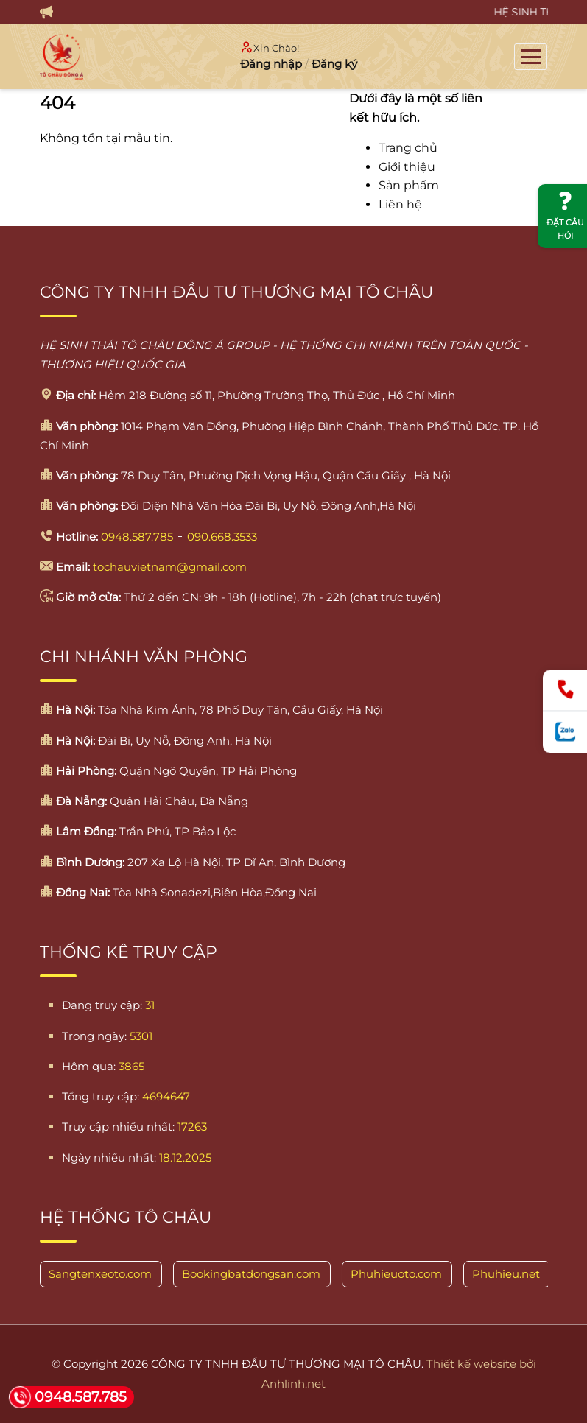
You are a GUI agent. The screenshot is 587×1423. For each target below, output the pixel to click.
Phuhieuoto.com (396, 1274)
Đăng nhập (271, 64)
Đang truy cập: (102, 1005)
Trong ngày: (94, 1036)
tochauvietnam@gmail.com (170, 567)
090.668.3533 (222, 537)
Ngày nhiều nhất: (109, 1157)
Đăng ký (334, 64)
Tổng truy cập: (100, 1096)
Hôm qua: (89, 1066)
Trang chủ (408, 148)
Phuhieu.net (506, 1274)
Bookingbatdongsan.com (251, 1274)
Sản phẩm (409, 185)
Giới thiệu (407, 167)
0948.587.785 (137, 537)
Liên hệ (400, 204)
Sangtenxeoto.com (100, 1274)
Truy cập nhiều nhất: (118, 1127)
